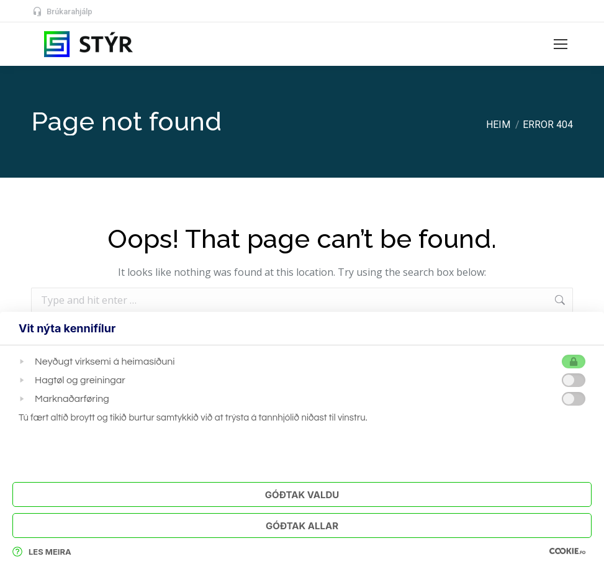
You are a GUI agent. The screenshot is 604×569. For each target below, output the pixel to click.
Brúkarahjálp (61, 11)
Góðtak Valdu (302, 495)
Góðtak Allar (302, 526)
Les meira (41, 552)
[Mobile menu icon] (560, 44)
